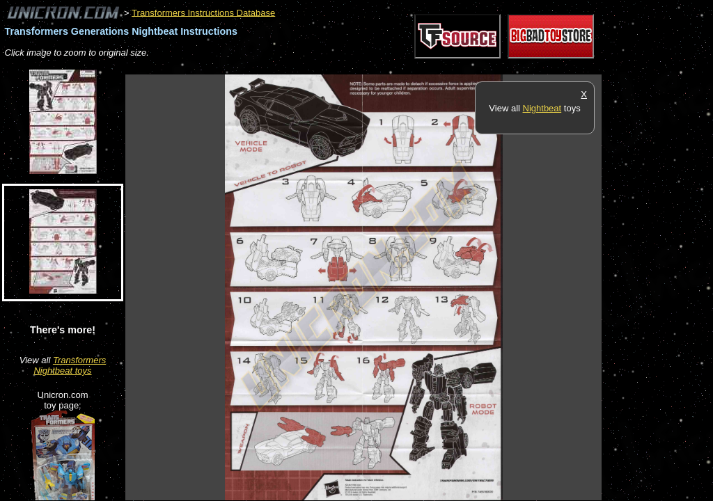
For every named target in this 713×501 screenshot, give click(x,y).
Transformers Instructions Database (203, 12)
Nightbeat (542, 108)
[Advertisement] (378, 67)
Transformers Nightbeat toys (69, 365)
